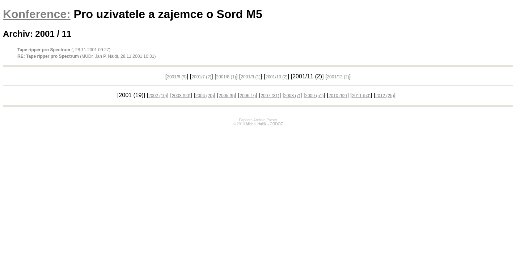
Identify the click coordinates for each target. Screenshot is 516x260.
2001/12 (338, 76)
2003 (181, 95)
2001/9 (251, 76)
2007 (270, 95)
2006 (248, 95)
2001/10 (276, 76)
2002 (157, 95)
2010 (338, 95)
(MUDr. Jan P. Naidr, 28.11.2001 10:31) (86, 56)
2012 (384, 95)
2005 (227, 95)
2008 (292, 95)
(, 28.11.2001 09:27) (63, 49)
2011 (361, 95)
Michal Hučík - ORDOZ (264, 124)
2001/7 (201, 76)
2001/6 (177, 76)
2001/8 (226, 76)
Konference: (37, 14)
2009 (314, 95)
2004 (204, 95)
